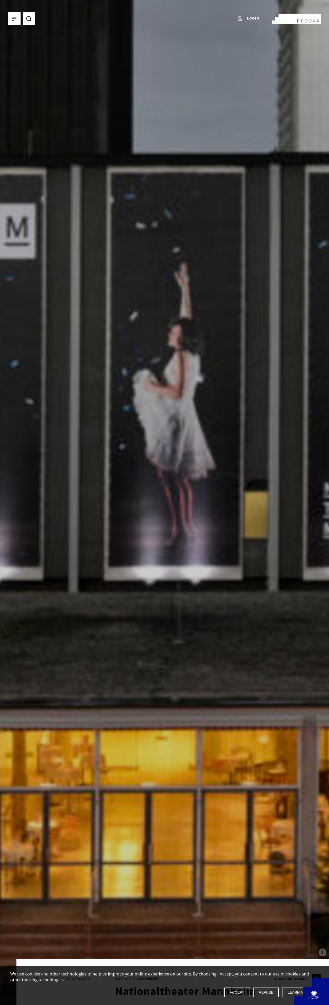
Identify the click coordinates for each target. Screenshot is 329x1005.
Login (248, 19)
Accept (237, 992)
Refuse (266, 992)
